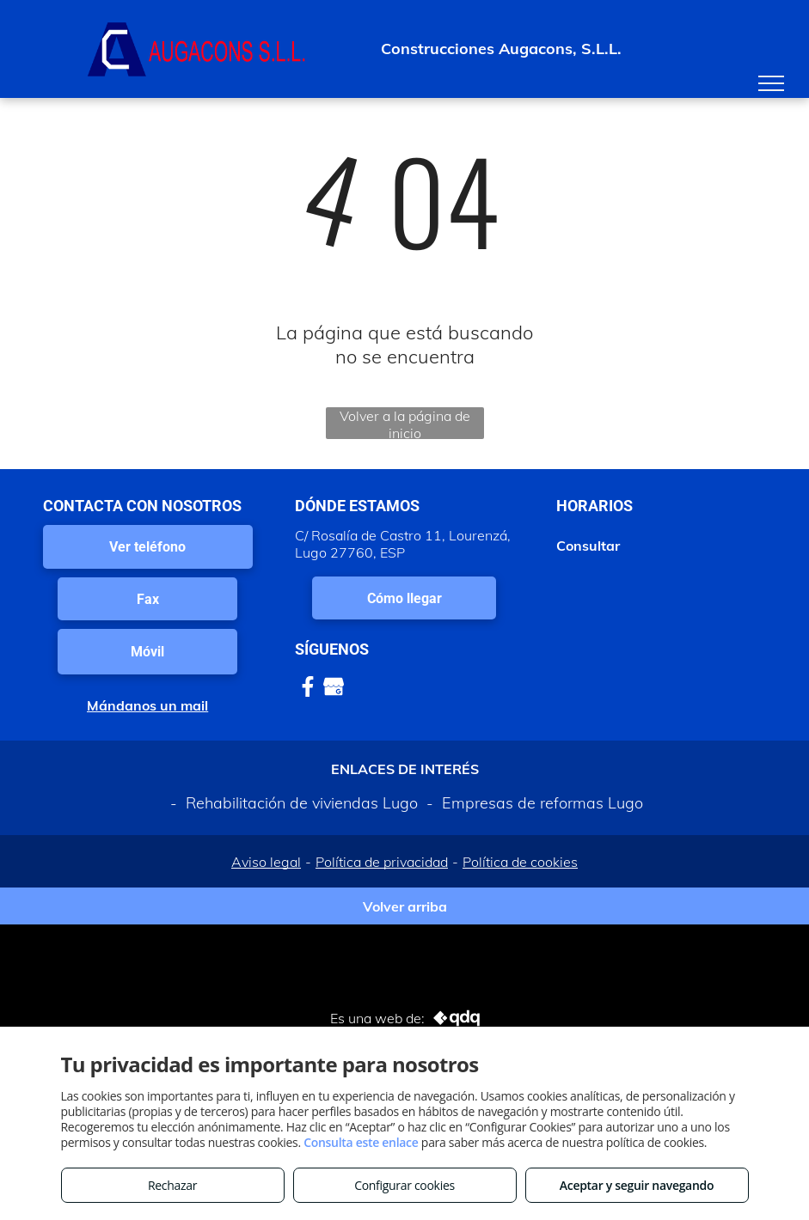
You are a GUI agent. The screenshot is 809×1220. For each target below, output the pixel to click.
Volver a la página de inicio (405, 423)
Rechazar (172, 1185)
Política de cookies (520, 861)
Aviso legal (266, 861)
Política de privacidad (382, 861)
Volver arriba (405, 906)
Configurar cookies (404, 1185)
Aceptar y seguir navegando (637, 1185)
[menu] (771, 83)
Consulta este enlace (360, 1142)
